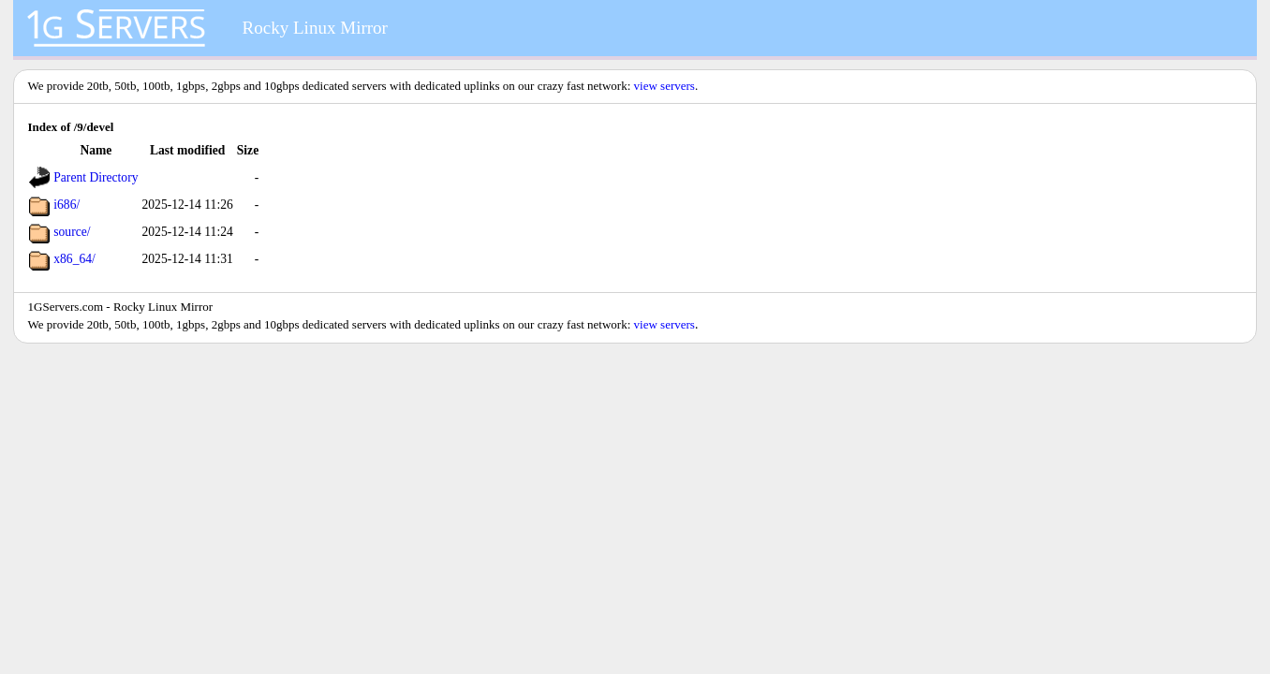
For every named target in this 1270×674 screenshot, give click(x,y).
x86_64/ (74, 259)
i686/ (66, 205)
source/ (71, 232)
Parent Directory (95, 177)
